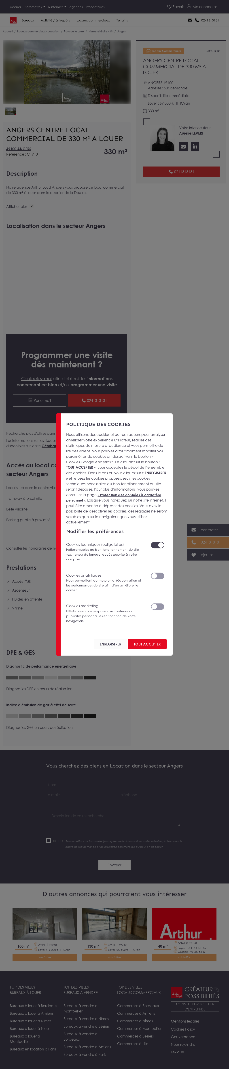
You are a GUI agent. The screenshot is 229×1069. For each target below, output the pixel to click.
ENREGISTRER (98, 644)
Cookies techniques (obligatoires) (105, 551)
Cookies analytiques (105, 582)
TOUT (142, 644)
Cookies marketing (105, 612)
